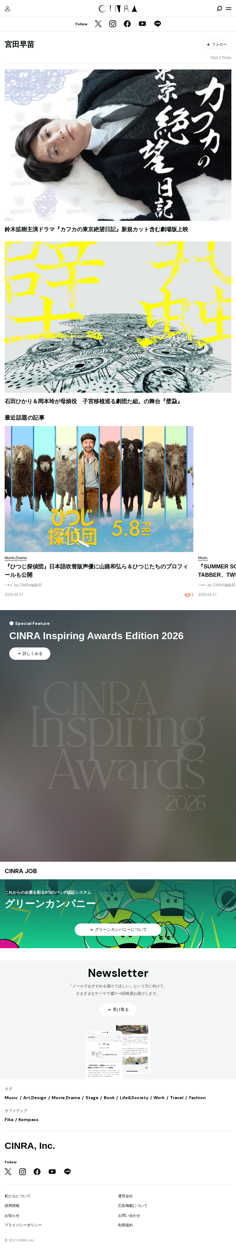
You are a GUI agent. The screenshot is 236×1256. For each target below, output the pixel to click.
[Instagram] (112, 24)
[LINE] (157, 24)
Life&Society (134, 1097)
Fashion (197, 1097)
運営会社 (125, 1196)
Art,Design (34, 1097)
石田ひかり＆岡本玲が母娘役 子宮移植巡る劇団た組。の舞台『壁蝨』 (94, 401)
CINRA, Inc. (30, 1146)
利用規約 (125, 1225)
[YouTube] (142, 24)
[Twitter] (98, 24)
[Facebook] (127, 24)
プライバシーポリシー (23, 1225)
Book (109, 1097)
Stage (92, 1097)
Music (11, 1097)
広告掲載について (133, 1206)
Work (159, 1097)
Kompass (29, 1119)
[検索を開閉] (219, 8)
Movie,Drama (66, 1097)
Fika (9, 1119)
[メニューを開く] (228, 8)
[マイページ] (7, 8)
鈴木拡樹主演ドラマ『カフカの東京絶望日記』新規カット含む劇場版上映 (96, 229)
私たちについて (18, 1196)
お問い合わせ (129, 1215)
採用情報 (12, 1206)
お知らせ (12, 1215)
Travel (176, 1097)
